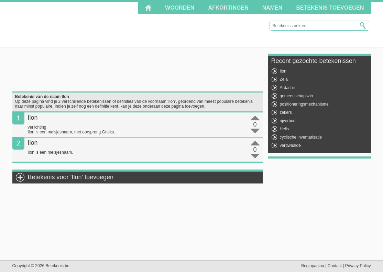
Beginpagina (312, 265)
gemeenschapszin (296, 96)
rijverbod (288, 120)
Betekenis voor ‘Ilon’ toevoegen (71, 177)
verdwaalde (290, 145)
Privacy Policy (358, 265)
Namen (272, 8)
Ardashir (287, 87)
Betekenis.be (74, 24)
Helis (284, 129)
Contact (335, 265)
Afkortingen (228, 8)
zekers (286, 112)
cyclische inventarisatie (301, 137)
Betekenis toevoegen (330, 8)
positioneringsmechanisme (304, 104)
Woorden (179, 8)
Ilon (283, 71)
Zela (284, 79)
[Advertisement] (137, 69)
